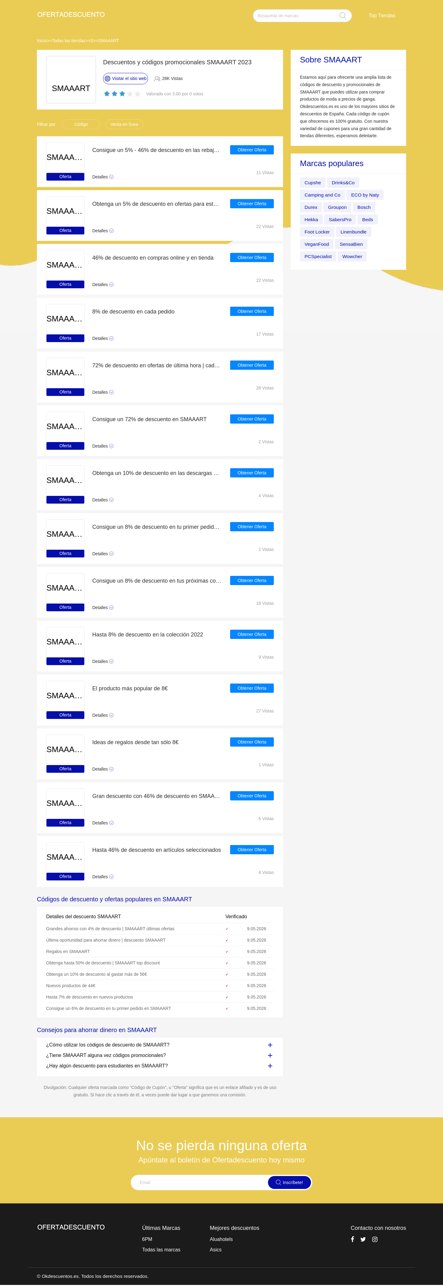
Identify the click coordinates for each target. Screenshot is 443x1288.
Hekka (311, 219)
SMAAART (108, 40)
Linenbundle (354, 231)
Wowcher (353, 256)
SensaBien (352, 244)
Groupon (338, 207)
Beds (368, 219)
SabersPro (341, 219)
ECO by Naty (366, 194)
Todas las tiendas (68, 40)
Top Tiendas (382, 15)
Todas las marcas (161, 1249)
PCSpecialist (319, 256)
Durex (311, 207)
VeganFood (317, 244)
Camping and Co (323, 194)
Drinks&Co (344, 182)
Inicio (42, 40)
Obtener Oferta (251, 150)
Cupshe (313, 182)
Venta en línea (124, 124)
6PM (147, 1239)
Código (81, 124)
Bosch (365, 207)
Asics (216, 1249)
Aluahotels (221, 1239)
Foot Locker (317, 231)
